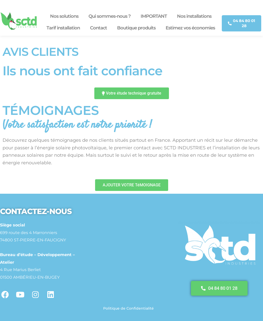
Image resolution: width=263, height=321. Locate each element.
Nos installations (194, 16)
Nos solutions (64, 16)
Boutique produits (136, 28)
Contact (98, 28)
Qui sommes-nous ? (109, 16)
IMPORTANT (154, 16)
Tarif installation (63, 28)
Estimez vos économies (190, 28)
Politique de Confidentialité (128, 308)
